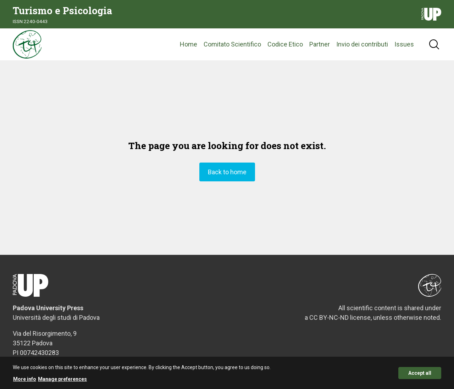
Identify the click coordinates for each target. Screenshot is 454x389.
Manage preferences (62, 380)
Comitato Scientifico (232, 44)
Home (188, 44)
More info (24, 380)
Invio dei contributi (362, 44)
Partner (319, 44)
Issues (404, 44)
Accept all (419, 374)
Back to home (227, 172)
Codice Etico (285, 44)
